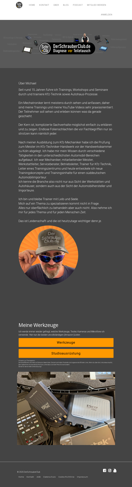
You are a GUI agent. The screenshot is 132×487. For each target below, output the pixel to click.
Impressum (82, 477)
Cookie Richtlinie (66, 477)
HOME (32, 5)
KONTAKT (44, 5)
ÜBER (56, 5)
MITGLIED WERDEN (96, 5)
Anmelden (106, 15)
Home (21, 477)
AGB (39, 477)
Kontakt (30, 477)
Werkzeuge (66, 342)
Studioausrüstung (66, 353)
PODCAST (78, 5)
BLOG (66, 5)
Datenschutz (49, 477)
